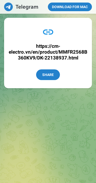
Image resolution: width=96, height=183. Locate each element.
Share (48, 75)
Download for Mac (70, 7)
